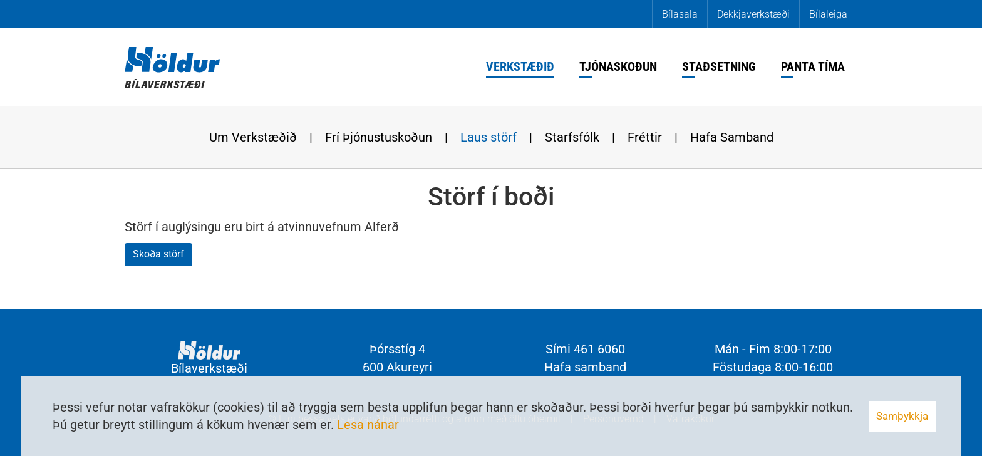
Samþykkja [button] (902, 416)
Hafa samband (585, 367)
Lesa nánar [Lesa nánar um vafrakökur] (368, 424)
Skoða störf (158, 254)
